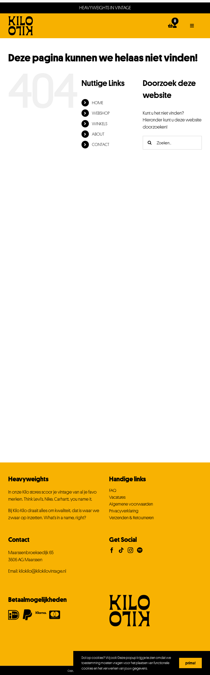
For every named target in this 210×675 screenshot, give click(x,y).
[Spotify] (139, 550)
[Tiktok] (121, 550)
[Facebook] (112, 550)
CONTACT (100, 144)
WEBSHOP (101, 113)
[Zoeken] (149, 143)
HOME (97, 102)
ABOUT (98, 134)
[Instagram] (130, 550)
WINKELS (99, 123)
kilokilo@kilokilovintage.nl (42, 571)
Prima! (190, 662)
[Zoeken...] (172, 143)
